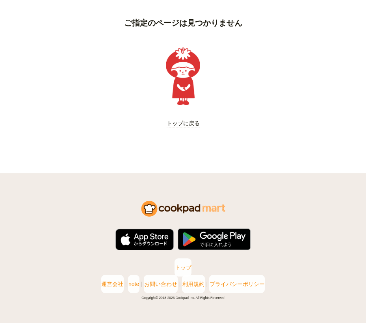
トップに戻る (183, 123)
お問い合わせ (160, 284)
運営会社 (98, 284)
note (126, 284)
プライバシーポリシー (251, 284)
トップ (183, 267)
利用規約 (201, 284)
